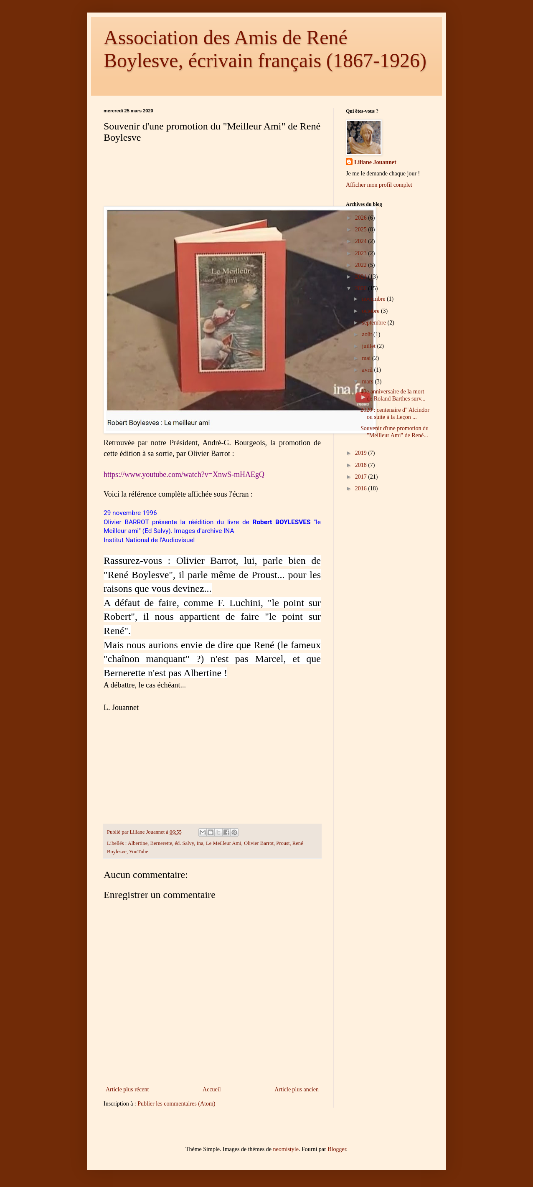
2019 (361, 453)
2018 (361, 465)
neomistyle (286, 1149)
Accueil (212, 1089)
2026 (361, 218)
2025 (361, 229)
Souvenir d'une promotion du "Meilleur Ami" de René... (394, 432)
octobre (371, 311)
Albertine (138, 843)
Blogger (336, 1149)
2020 (361, 288)
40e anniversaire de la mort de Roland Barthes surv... (393, 395)
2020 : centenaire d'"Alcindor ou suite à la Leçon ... (394, 413)
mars (368, 381)
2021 (361, 277)
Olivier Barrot (259, 843)
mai (367, 358)
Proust (282, 843)
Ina (200, 843)
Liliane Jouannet (375, 162)
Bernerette (161, 843)
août (367, 334)
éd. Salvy (184, 843)
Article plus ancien (296, 1089)
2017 (361, 477)
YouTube (138, 852)
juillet (369, 346)
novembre (374, 299)
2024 (361, 241)
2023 (361, 253)
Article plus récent (127, 1089)
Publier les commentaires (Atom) (176, 1104)
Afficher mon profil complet (379, 185)
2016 (361, 488)
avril (368, 370)
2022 (361, 265)
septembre (374, 323)
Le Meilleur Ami (223, 843)
